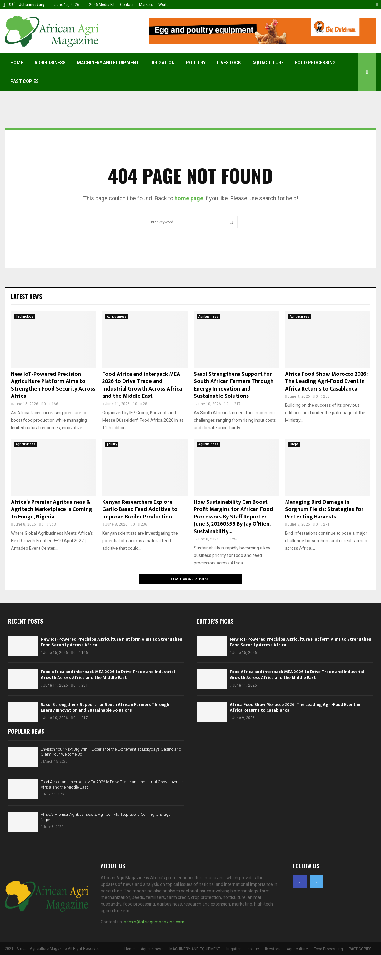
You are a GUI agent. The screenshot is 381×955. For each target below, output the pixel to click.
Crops (294, 444)
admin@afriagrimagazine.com (154, 921)
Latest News (26, 296)
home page (188, 198)
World (163, 5)
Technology (24, 316)
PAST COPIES (24, 81)
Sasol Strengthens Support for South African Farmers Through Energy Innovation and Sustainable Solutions (233, 385)
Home (16, 62)
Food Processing (315, 62)
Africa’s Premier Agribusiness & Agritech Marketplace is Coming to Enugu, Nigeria (51, 510)
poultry (196, 62)
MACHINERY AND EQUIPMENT (108, 62)
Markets (146, 5)
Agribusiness (50, 62)
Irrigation (162, 62)
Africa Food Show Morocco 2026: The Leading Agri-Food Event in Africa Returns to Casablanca (326, 382)
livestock (229, 62)
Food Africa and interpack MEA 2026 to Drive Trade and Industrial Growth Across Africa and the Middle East (142, 385)
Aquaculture (268, 62)
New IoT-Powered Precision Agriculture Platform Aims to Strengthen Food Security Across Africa (53, 385)
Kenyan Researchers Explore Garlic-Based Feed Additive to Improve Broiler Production (140, 510)
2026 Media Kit (102, 5)
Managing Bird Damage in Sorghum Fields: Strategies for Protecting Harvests (324, 510)
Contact (127, 5)
